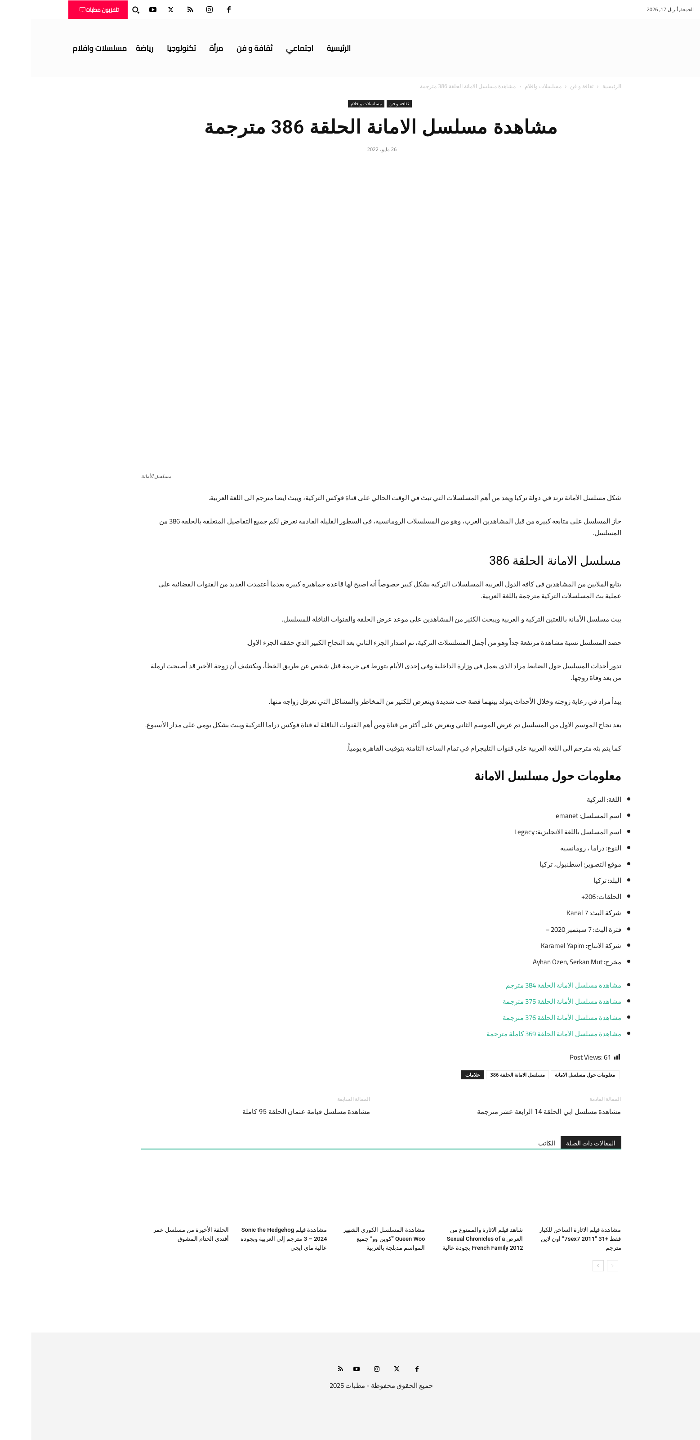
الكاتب (515, 1143)
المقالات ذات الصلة (560, 1143)
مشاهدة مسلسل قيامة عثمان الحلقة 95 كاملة (275, 1112)
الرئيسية (580, 86)
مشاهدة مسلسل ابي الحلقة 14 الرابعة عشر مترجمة (518, 1112)
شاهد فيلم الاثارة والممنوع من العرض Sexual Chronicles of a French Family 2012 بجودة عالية (451, 1238)
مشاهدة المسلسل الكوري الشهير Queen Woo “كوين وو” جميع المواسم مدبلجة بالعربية (353, 1238)
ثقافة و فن (550, 86)
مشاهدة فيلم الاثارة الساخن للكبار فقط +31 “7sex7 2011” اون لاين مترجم (549, 1238)
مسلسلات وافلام (512, 86)
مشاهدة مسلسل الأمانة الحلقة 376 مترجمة (531, 1017)
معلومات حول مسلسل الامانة (554, 1074)
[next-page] (567, 1265)
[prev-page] (581, 1265)
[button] (105, 10)
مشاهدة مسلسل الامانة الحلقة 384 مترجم (532, 985)
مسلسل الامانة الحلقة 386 (486, 1074)
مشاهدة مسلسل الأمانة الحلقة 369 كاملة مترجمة (522, 1033)
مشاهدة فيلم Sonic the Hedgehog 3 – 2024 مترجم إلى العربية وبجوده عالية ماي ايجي (253, 1238)
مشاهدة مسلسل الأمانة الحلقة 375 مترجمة (531, 1001)
